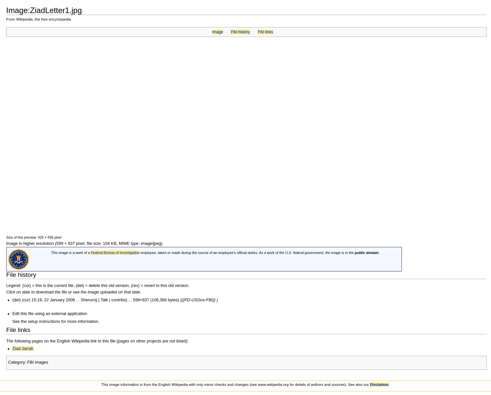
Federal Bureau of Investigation (115, 253)
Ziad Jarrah (22, 348)
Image (217, 32)
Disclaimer (379, 385)
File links (265, 32)
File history (240, 32)
